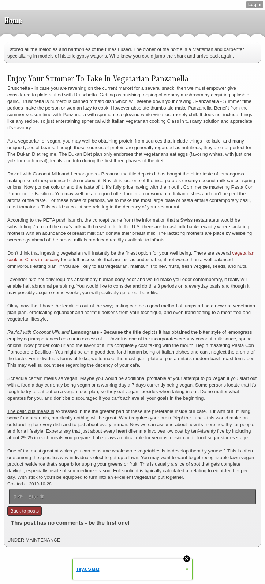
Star (36, 497)
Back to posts (24, 511)
